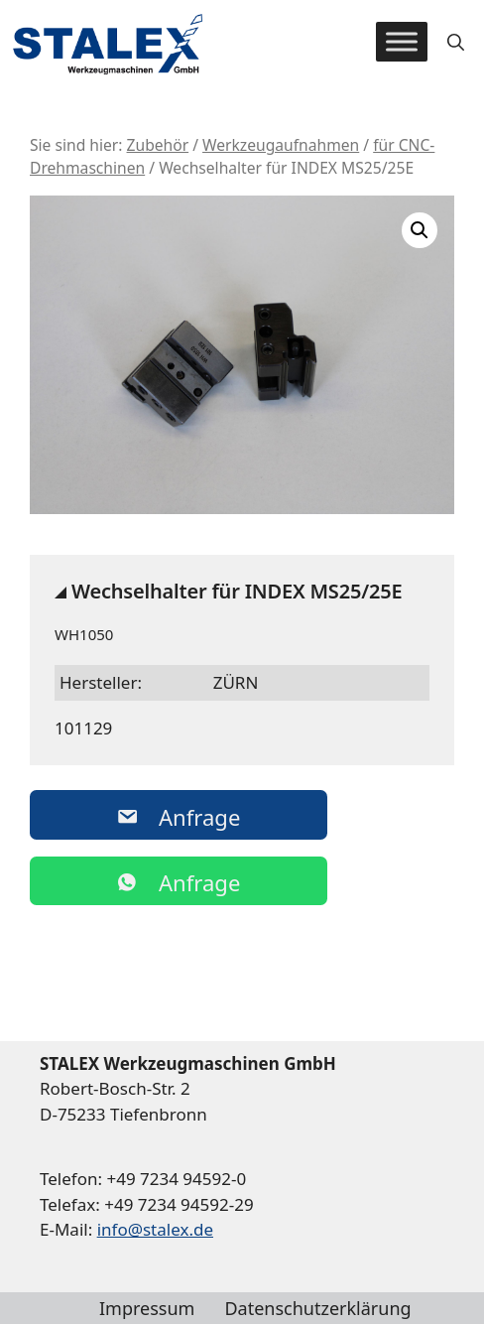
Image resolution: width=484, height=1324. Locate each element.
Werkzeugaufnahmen (280, 145)
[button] (455, 42)
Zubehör (158, 145)
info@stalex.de (155, 1229)
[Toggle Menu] (402, 42)
